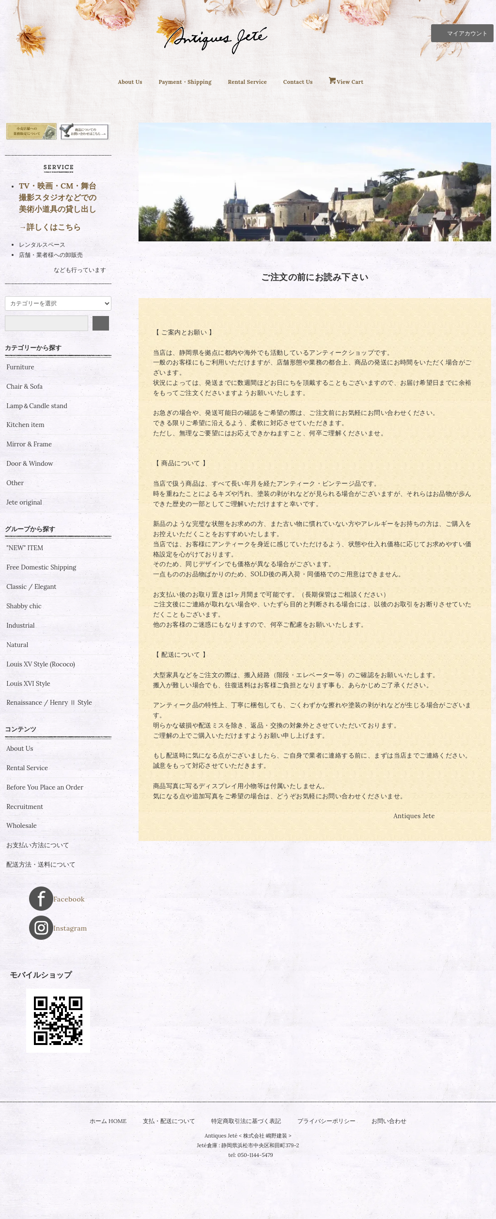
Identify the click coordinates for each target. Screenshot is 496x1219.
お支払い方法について (37, 903)
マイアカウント (462, 33)
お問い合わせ (398, 1156)
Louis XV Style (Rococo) (40, 723)
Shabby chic (23, 664)
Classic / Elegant (31, 645)
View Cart (367, 82)
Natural (17, 703)
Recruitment (24, 865)
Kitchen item (25, 483)
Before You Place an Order (44, 846)
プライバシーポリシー (331, 1156)
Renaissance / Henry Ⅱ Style (49, 761)
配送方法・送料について (41, 923)
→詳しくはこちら (50, 285)
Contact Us (309, 82)
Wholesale (21, 884)
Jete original (24, 561)
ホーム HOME (99, 1156)
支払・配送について (163, 1156)
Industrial (20, 684)
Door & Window (29, 522)
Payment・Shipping (176, 82)
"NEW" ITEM (24, 606)
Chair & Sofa (24, 445)
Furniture (20, 425)
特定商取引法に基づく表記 (246, 1156)
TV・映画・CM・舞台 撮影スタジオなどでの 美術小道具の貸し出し (57, 255)
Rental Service (249, 82)
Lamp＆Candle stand (36, 464)
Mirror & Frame (29, 503)
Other (15, 541)
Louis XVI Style (28, 742)
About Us (112, 82)
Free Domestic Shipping (41, 626)
